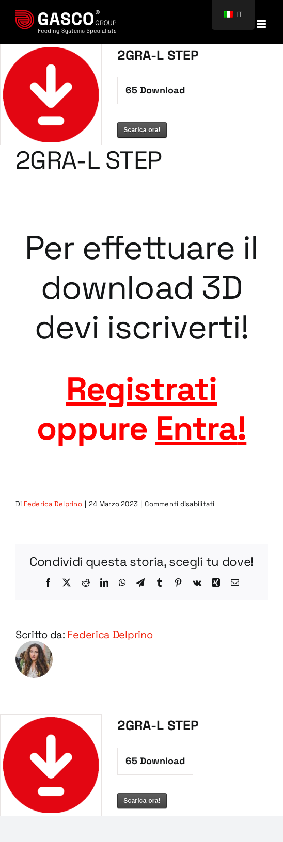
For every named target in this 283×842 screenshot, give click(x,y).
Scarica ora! (142, 130)
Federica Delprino (53, 503)
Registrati (141, 389)
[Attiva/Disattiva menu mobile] (262, 24)
